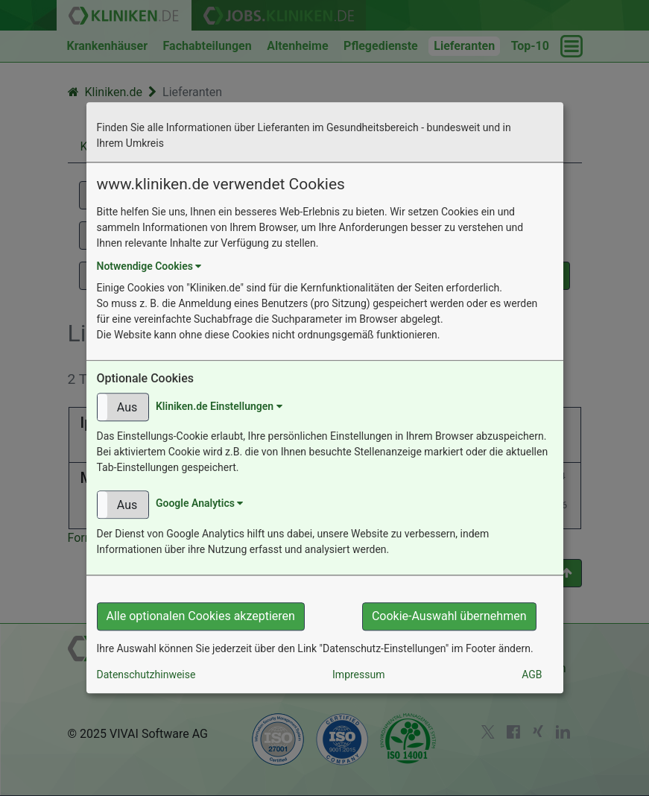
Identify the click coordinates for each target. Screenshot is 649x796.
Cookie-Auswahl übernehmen (449, 617)
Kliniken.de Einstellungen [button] (219, 406)
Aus (127, 408)
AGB (532, 675)
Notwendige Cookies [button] (149, 266)
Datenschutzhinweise (146, 675)
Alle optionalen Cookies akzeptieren (201, 617)
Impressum (358, 675)
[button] (123, 408)
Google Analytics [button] (199, 504)
